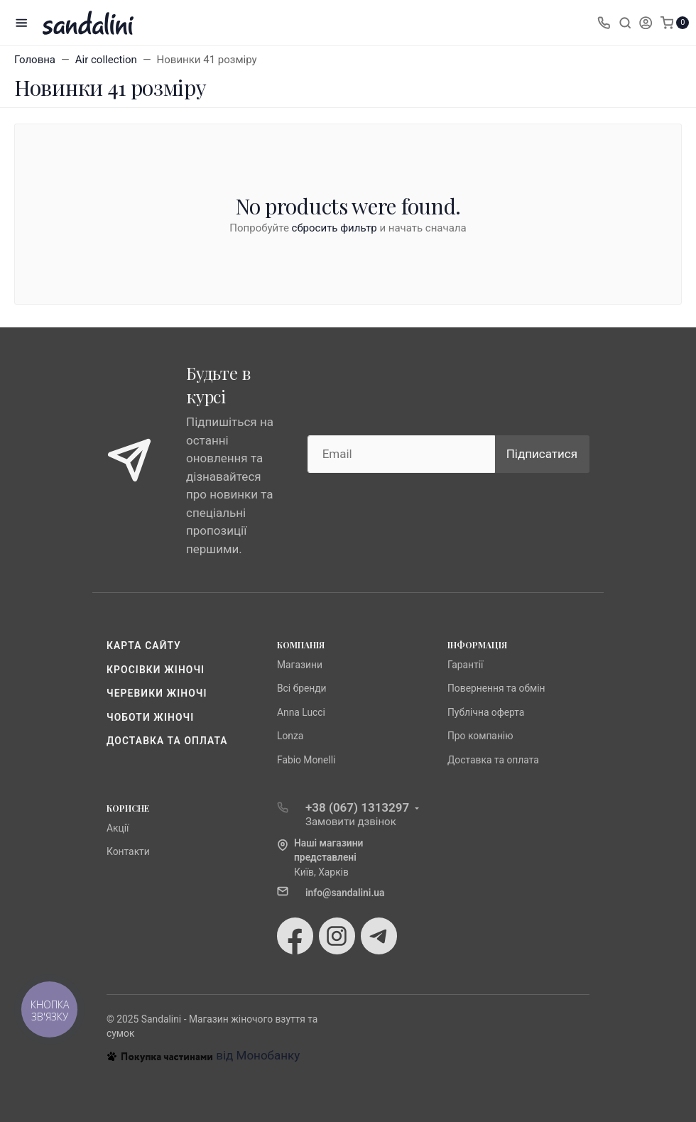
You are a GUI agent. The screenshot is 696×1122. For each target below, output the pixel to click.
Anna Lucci (301, 712)
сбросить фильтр (334, 228)
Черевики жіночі (157, 693)
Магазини (299, 664)
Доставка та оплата (167, 740)
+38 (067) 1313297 (357, 807)
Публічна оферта (485, 712)
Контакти (128, 851)
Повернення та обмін (496, 688)
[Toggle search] (625, 22)
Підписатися (541, 454)
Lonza (290, 735)
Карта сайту (144, 645)
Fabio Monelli (306, 760)
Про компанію (480, 735)
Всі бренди (302, 688)
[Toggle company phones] (603, 22)
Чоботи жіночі (150, 717)
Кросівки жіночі (156, 669)
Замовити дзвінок (350, 821)
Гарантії (465, 664)
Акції (118, 828)
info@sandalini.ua (345, 892)
